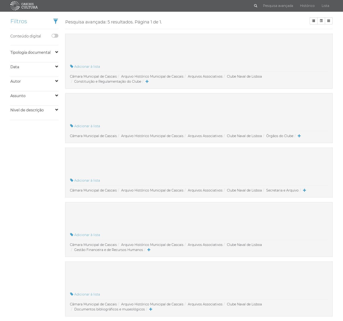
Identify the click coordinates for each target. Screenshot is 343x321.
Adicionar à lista (85, 67)
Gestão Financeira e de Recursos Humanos (108, 250)
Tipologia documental (30, 52)
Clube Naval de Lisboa (244, 76)
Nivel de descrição (27, 110)
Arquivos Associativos (205, 76)
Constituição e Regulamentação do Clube (107, 81)
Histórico (307, 6)
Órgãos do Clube (279, 136)
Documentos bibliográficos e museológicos (109, 309)
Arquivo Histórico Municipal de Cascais (152, 76)
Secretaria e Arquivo (282, 190)
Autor (15, 81)
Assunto (18, 96)
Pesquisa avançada (278, 6)
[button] (55, 21)
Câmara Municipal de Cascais (93, 76)
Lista (325, 6)
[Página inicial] (24, 5)
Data (14, 67)
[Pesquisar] (255, 6)
